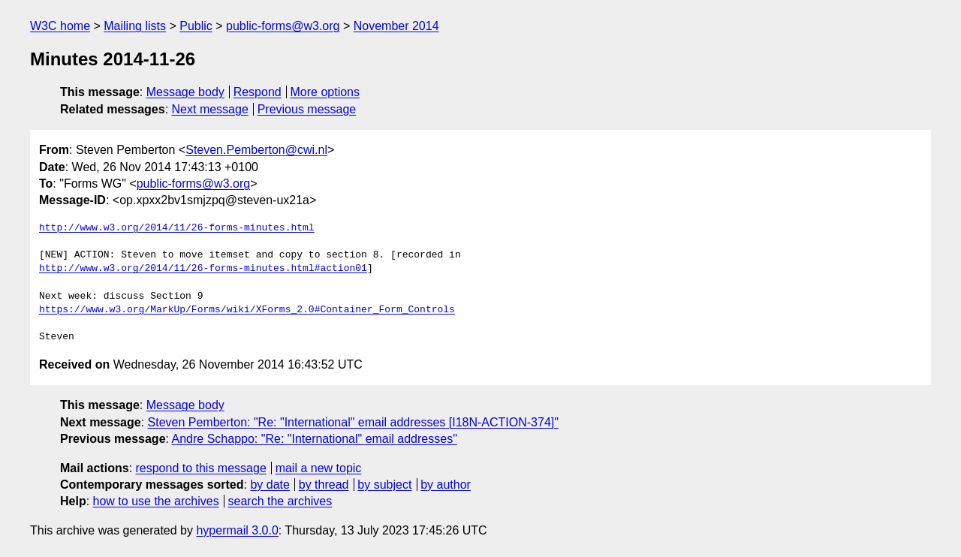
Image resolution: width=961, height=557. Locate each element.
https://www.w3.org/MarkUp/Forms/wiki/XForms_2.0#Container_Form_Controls (247, 310)
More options (325, 92)
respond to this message (200, 468)
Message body (185, 92)
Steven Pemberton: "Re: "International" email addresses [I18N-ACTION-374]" (353, 422)
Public (195, 26)
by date (269, 484)
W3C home (60, 26)
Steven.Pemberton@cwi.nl (256, 149)
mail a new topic (319, 468)
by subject (384, 484)
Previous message (307, 109)
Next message (210, 109)
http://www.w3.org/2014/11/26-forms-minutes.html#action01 (203, 268)
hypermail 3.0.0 (237, 530)
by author (445, 484)
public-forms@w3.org (282, 26)
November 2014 (396, 26)
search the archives (280, 501)
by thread (324, 484)
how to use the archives (156, 501)
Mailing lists (135, 26)
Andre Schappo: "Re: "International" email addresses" (314, 438)
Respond (257, 92)
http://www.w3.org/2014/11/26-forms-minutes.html (177, 228)
